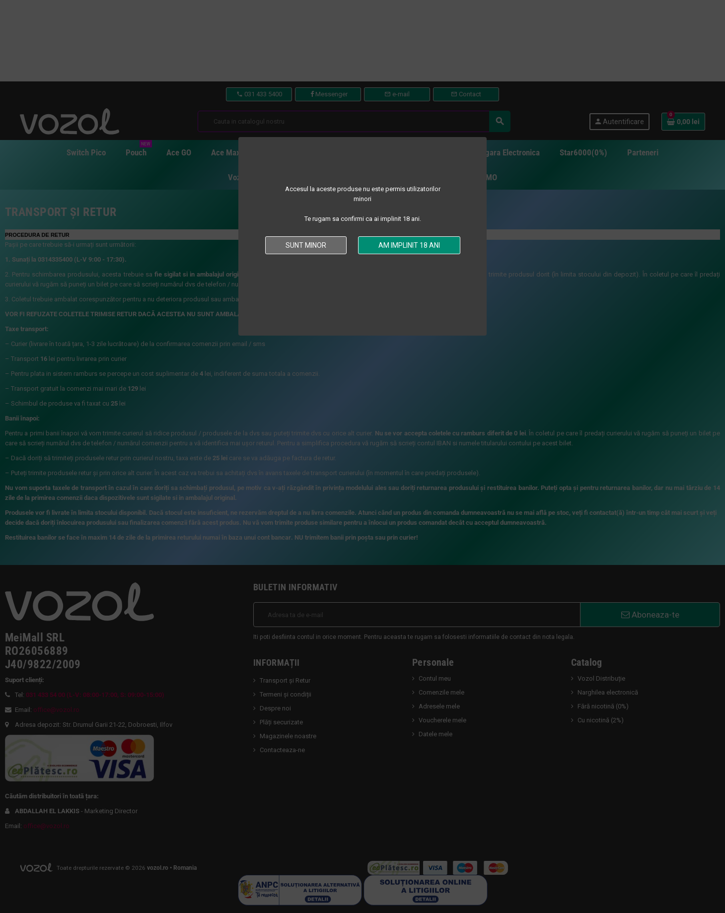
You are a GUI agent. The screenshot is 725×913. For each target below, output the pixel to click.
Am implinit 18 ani (409, 245)
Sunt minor (306, 245)
